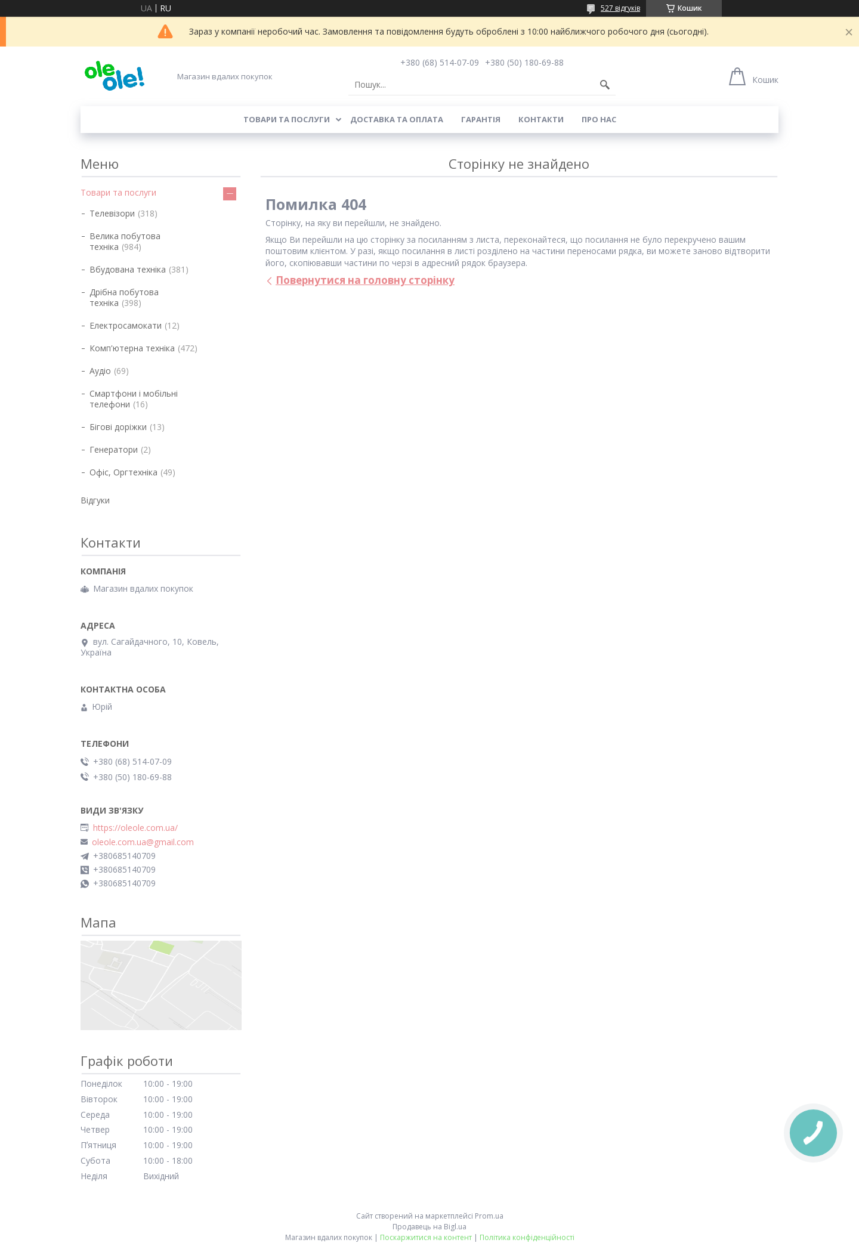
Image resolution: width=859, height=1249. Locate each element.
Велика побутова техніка (124, 241)
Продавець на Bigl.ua (429, 1227)
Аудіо (100, 370)
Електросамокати (125, 325)
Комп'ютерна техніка (132, 348)
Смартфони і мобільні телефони (133, 399)
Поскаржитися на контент (426, 1237)
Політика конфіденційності (527, 1237)
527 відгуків (620, 8)
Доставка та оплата (396, 119)
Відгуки (95, 500)
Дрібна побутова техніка (124, 297)
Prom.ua (489, 1216)
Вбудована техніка (127, 269)
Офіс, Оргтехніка (123, 472)
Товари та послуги (286, 119)
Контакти (541, 119)
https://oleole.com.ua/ (135, 828)
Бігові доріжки (118, 426)
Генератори (113, 449)
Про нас (599, 119)
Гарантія (480, 119)
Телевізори (112, 213)
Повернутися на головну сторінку (365, 280)
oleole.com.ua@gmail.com (143, 842)
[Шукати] (605, 85)
